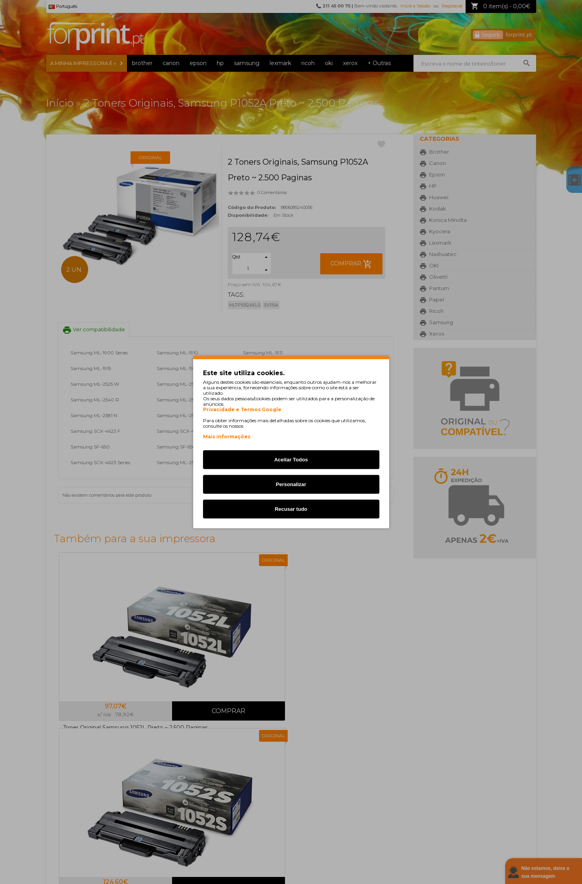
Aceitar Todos (291, 459)
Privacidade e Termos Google (242, 409)
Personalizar (291, 484)
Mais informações (226, 436)
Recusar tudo (291, 509)
